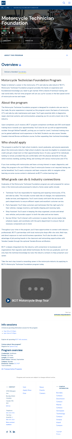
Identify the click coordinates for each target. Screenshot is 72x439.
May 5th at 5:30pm (10, 331)
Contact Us (29, 40)
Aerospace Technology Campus (60, 413)
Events (42, 390)
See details (22, 72)
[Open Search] (64, 3)
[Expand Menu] (67, 55)
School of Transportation (34, 28)
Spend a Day (13, 346)
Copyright (59, 431)
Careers (42, 393)
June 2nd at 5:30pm (10, 333)
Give (24, 393)
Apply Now (7, 40)
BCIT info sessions (21, 339)
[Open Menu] (69, 3)
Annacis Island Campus (59, 422)
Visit (24, 387)
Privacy (58, 434)
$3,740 (16, 363)
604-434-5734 (10, 413)
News (42, 387)
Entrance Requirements (62, 314)
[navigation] (4, 2)
